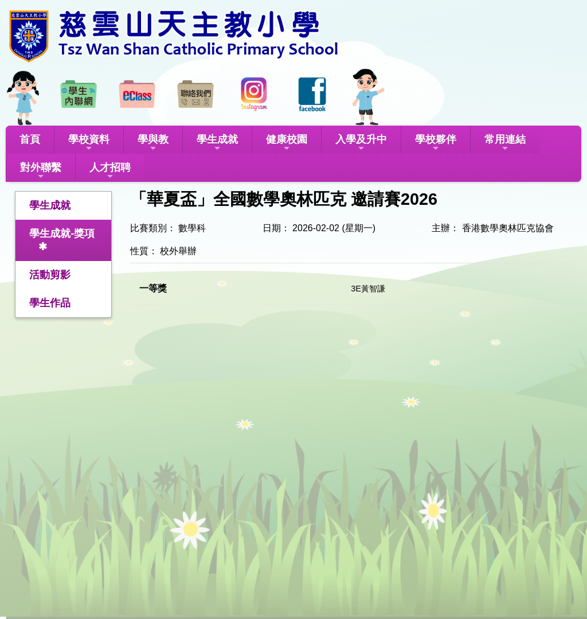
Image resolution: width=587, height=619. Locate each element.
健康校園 (286, 143)
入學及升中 (361, 143)
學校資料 (88, 143)
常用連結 (505, 143)
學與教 (153, 143)
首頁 (29, 139)
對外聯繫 (40, 171)
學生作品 (50, 303)
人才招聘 (110, 171)
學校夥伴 (435, 143)
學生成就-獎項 (62, 233)
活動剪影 (50, 275)
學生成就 (217, 143)
